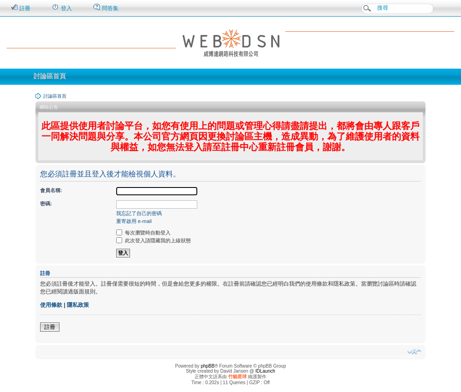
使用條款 (51, 305)
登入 (61, 8)
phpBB (207, 366)
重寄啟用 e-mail (134, 221)
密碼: (46, 203)
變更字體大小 (414, 351)
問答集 (105, 8)
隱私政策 (78, 305)
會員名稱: (51, 190)
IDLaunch (265, 371)
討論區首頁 (50, 76)
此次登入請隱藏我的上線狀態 (153, 240)
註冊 (20, 8)
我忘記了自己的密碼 (139, 213)
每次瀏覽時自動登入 (143, 232)
